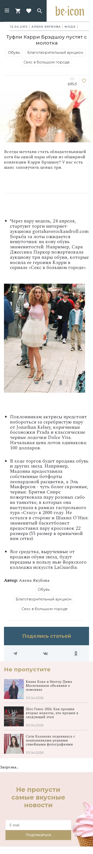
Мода (69, 26)
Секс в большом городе (47, 62)
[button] (7, 11)
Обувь (14, 52)
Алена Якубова (46, 26)
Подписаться (38, 835)
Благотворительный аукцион (55, 52)
